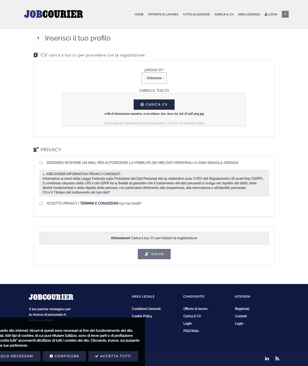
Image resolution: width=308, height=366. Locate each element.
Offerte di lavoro (163, 14)
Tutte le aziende (196, 14)
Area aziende (249, 14)
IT (285, 14)
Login (271, 14)
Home (139, 14)
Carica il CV (223, 14)
